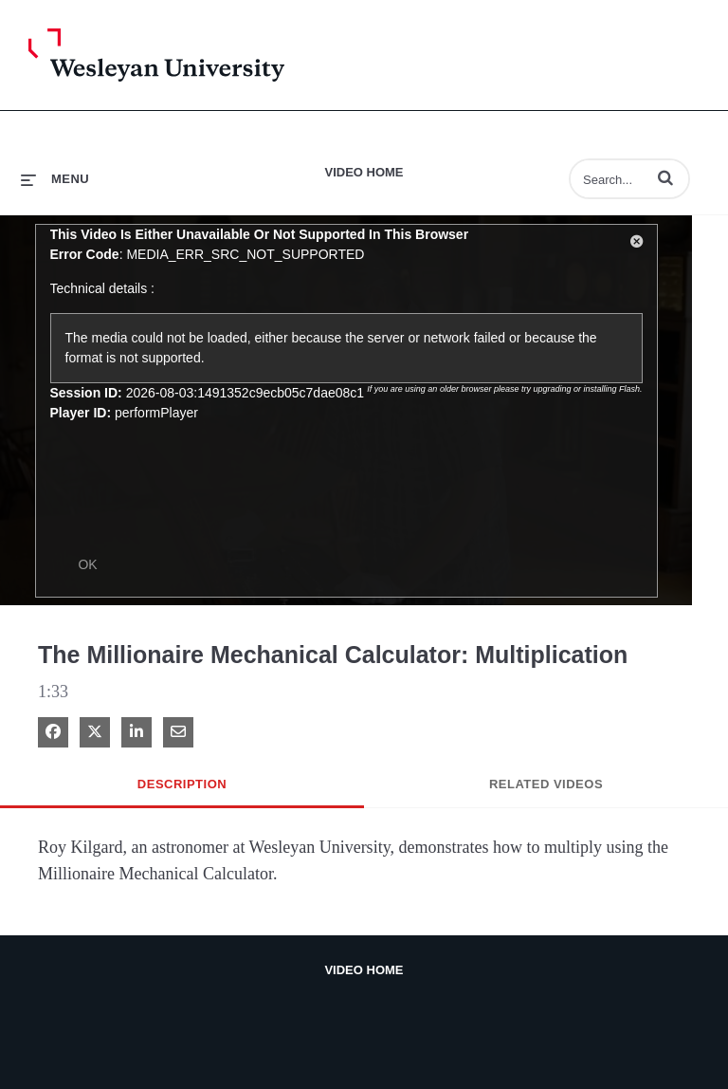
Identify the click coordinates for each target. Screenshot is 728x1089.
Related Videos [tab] (546, 784)
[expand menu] (55, 179)
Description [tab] (182, 784)
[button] (665, 177)
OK (87, 564)
